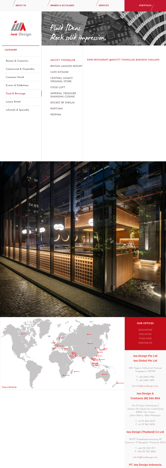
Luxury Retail (13, 99)
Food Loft (57, 87)
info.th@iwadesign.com (145, 414)
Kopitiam (56, 108)
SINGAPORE (145, 286)
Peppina (55, 114)
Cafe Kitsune (59, 72)
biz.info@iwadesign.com (145, 342)
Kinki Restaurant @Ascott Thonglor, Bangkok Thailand (123, 60)
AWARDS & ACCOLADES (62, 6)
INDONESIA (145, 299)
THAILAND (145, 295)
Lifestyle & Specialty (17, 107)
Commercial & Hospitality (20, 66)
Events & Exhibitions (17, 83)
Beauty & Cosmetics (17, 58)
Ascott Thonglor (62, 60)
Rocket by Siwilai (62, 103)
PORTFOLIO (145, 6)
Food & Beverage (15, 91)
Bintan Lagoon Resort (66, 66)
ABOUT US (21, 6)
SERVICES (104, 6)
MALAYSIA (145, 291)
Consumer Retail (15, 75)
